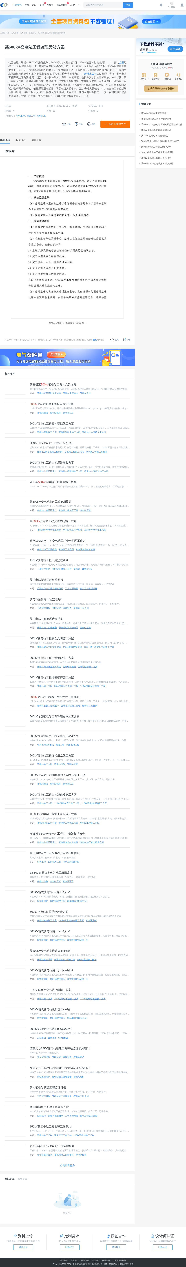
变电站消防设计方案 (47, 823)
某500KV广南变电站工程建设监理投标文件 (161, 124)
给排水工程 (90, 73)
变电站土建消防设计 (47, 510)
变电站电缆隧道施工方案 (49, 666)
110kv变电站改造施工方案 (93, 686)
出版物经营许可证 (125, 1264)
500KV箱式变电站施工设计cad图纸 (51, 970)
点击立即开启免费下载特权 (161, 88)
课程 (42, 4)
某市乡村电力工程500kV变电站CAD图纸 (55, 853)
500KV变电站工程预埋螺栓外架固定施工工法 (58, 775)
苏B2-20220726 (110, 1264)
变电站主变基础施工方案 (70, 471)
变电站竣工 (68, 412)
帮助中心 (95, 1260)
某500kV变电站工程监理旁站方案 (51, 33)
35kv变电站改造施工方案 (66, 686)
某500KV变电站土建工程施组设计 (51, 501)
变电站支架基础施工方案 (49, 393)
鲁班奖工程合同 (89, 705)
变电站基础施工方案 (47, 432)
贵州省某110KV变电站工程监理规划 (52, 1146)
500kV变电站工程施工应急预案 (155, 158)
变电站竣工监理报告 (47, 549)
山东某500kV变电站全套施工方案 (50, 989)
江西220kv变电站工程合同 (49, 452)
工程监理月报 (71, 588)
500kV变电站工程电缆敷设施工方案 (52, 657)
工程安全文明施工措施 (95, 530)
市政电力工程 (72, 744)
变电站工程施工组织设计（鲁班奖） (56, 697)
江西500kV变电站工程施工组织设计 (52, 443)
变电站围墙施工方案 (87, 666)
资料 (27, 5)
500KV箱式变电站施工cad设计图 (50, 931)
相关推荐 (10, 373)
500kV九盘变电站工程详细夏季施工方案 (55, 716)
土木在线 (17, 5)
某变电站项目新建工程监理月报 (49, 1107)
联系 (95, 340)
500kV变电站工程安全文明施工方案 (52, 638)
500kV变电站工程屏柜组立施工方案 (52, 755)
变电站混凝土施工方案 (69, 432)
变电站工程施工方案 (68, 823)
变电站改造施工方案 (47, 920)
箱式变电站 (42, 901)
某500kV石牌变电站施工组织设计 (156, 163)
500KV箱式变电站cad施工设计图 (50, 892)
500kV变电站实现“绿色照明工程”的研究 (159, 141)
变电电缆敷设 (69, 666)
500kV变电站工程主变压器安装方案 (52, 462)
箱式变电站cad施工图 (77, 940)
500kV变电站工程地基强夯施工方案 (52, 677)
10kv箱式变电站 (57, 901)
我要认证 (162, 1247)
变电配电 (32, 33)
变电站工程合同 (70, 393)
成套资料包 (61, 4)
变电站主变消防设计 (47, 471)
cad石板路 (63, 1037)
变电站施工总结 (44, 1135)
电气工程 (14, 33)
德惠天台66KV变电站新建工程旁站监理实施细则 (60, 1048)
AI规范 (50, 5)
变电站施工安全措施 (72, 530)
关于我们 (64, 1260)
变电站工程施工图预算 (96, 452)
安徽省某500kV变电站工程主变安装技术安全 (57, 833)
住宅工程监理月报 (88, 588)
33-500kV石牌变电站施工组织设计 (51, 872)
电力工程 (23, 33)
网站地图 (106, 1260)
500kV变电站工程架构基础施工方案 (52, 423)
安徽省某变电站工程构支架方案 (53, 384)
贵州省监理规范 (44, 1155)
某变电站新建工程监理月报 (46, 579)
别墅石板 (41, 1037)
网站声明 (85, 1260)
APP (72, 5)
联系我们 (74, 1260)
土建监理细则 (43, 569)
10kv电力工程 (54, 862)
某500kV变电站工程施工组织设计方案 (53, 814)
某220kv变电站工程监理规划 (154, 135)
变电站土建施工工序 (68, 510)
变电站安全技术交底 (85, 549)
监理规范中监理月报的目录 (50, 588)
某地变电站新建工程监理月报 (48, 1087)
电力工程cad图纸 (45, 744)
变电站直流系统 (44, 959)
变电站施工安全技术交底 (92, 842)
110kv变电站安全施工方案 (75, 647)
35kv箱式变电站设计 (77, 901)
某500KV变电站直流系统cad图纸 (50, 950)
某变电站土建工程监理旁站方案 (155, 119)
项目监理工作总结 (63, 1135)
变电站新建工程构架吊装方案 (51, 404)
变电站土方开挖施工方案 (94, 432)
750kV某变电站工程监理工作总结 (50, 1126)
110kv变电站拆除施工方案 (94, 803)
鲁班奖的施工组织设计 (48, 705)
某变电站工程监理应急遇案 (46, 618)
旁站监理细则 (43, 1057)
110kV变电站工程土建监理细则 (49, 560)
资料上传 (23, 1247)
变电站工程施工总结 (74, 452)
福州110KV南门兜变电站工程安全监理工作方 (58, 540)
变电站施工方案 (44, 686)
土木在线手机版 (119, 1260)
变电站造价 (85, 393)
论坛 (34, 5)
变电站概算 (55, 412)
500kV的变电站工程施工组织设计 (156, 152)
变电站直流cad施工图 (64, 959)
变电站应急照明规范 (68, 627)
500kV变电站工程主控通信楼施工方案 (53, 794)
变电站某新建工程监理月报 (46, 599)
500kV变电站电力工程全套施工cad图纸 (54, 736)
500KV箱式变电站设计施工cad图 (50, 1009)
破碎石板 (52, 1037)
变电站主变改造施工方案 (96, 471)
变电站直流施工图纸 (87, 959)
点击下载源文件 (117, 124)
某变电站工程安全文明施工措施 (53, 521)
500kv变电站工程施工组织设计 (155, 147)
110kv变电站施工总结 (83, 1135)
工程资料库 (4, 33)
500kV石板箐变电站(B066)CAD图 (50, 1028)
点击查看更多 (67, 1165)
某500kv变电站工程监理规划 (154, 113)
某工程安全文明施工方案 (102, 647)
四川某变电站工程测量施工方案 (53, 482)
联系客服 (116, 1247)
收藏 (114, 339)
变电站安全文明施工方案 (49, 530)
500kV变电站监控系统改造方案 (49, 911)
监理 (121, 62)
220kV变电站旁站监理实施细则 (155, 130)
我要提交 (69, 1247)
